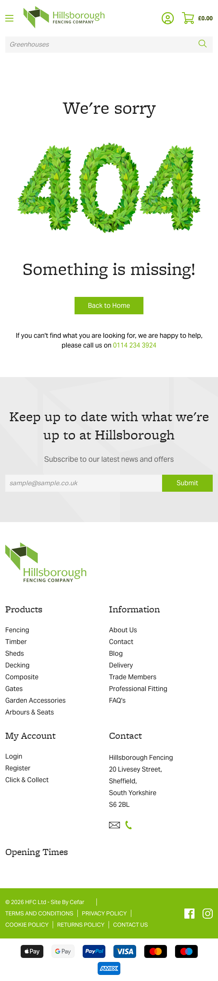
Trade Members (132, 677)
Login (13, 756)
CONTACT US (130, 924)
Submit (187, 483)
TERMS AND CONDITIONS (39, 913)
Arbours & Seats (29, 712)
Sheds (14, 653)
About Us (123, 630)
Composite (21, 677)
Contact (121, 642)
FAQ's (117, 700)
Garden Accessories (35, 700)
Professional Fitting (138, 689)
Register (17, 768)
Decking (17, 665)
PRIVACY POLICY (104, 913)
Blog (116, 653)
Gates (14, 689)
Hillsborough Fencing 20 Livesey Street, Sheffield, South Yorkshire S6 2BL (141, 781)
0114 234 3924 (134, 345)
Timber (16, 642)
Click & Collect (27, 780)
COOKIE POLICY (27, 924)
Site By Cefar (67, 902)
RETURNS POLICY (81, 924)
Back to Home (109, 305)
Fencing (17, 630)
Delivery (121, 665)
